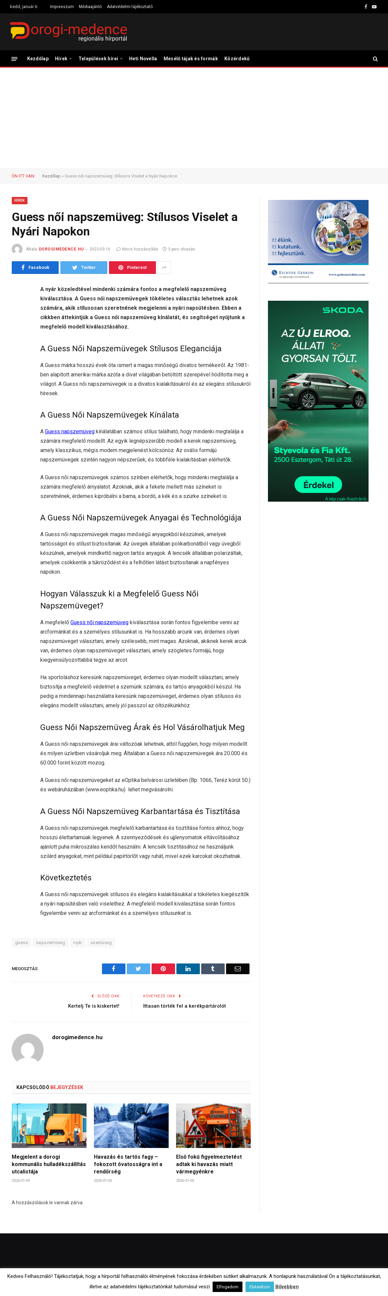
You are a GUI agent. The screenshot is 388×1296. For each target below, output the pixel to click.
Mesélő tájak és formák (191, 58)
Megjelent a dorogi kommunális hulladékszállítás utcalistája (49, 1164)
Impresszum (62, 6)
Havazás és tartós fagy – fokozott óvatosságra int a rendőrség (128, 1164)
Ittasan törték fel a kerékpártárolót (184, 1006)
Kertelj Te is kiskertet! (93, 1006)
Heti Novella (143, 58)
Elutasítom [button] (260, 1286)
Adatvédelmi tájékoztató (130, 6)
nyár (77, 942)
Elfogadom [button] (227, 1286)
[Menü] (14, 58)
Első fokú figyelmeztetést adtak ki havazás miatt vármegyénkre (209, 1164)
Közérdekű (237, 58)
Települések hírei (98, 58)
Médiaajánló (90, 6)
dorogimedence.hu (61, 249)
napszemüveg (50, 942)
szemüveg (101, 942)
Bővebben (287, 1287)
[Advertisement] (194, 118)
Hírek (61, 58)
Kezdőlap (38, 58)
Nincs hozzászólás (137, 249)
